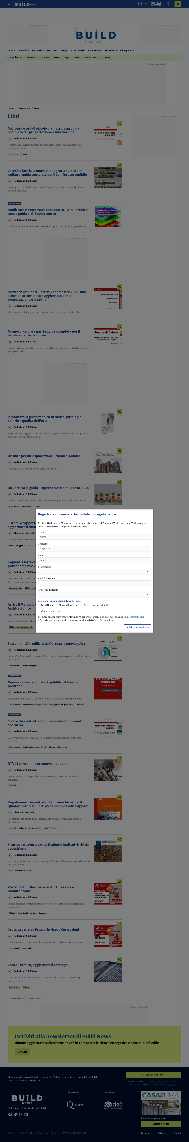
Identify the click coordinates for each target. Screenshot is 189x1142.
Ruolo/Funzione (46, 578)
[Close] (150, 514)
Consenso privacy (50, 611)
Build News (47, 605)
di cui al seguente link (132, 617)
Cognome (43, 543)
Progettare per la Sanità (96, 605)
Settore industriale (48, 590)
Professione (44, 567)
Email (41, 555)
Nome (41, 532)
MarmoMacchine (68, 605)
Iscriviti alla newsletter (137, 627)
